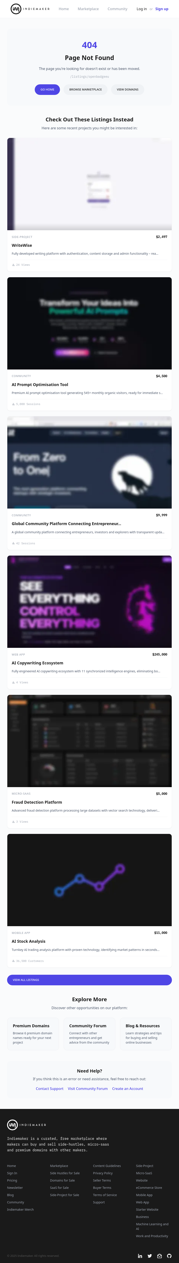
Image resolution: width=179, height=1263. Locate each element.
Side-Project (22, 237)
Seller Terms (102, 1180)
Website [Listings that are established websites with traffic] (142, 1180)
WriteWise (22, 245)
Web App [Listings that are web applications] (142, 1202)
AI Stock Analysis (28, 941)
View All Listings (26, 980)
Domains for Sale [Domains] (62, 1180)
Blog (10, 1195)
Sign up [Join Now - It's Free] (161, 8)
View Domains (127, 89)
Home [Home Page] (11, 1166)
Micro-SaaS (21, 794)
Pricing (12, 1180)
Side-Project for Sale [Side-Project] (64, 1195)
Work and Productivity (152, 1236)
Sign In (12, 1173)
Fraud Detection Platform (37, 802)
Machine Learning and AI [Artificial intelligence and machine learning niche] (152, 1226)
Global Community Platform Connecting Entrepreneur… (66, 523)
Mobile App (21, 933)
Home (64, 8)
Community (117, 8)
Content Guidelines (107, 1166)
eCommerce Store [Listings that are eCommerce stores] (149, 1188)
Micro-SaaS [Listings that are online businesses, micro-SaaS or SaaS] (144, 1173)
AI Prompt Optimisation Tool (40, 384)
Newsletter (15, 1188)
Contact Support (50, 1088)
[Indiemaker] (59, 1125)
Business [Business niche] (142, 1217)
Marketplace (88, 8)
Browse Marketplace (85, 89)
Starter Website (147, 1209)
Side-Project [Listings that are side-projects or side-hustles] (144, 1166)
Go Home (47, 89)
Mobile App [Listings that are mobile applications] (144, 1195)
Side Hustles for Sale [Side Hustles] (65, 1173)
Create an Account (127, 1088)
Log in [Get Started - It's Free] (142, 8)
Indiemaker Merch (20, 1209)
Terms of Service (105, 1195)
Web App (18, 654)
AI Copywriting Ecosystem (37, 662)
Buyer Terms (102, 1188)
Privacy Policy (103, 1173)
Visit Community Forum (88, 1088)
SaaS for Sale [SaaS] (59, 1188)
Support (99, 1202)
